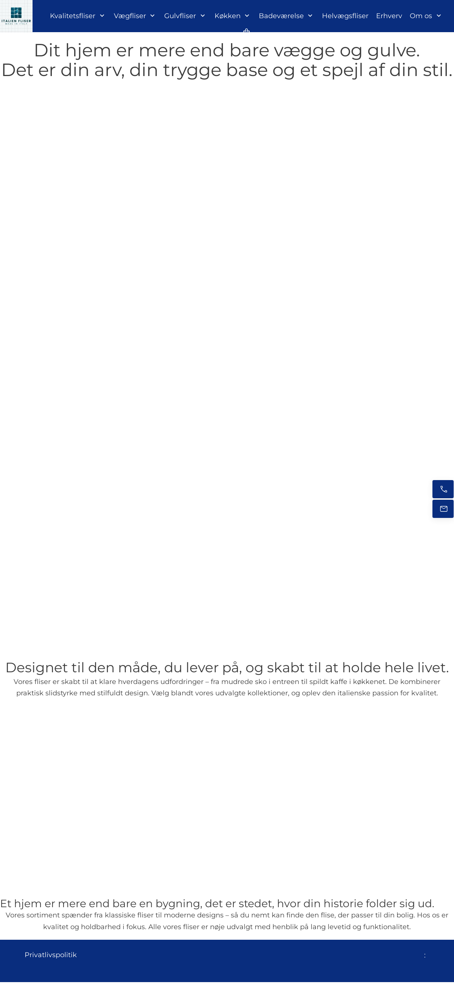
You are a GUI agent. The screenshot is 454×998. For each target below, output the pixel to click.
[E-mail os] (443, 509)
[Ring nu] (443, 489)
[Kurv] (246, 32)
